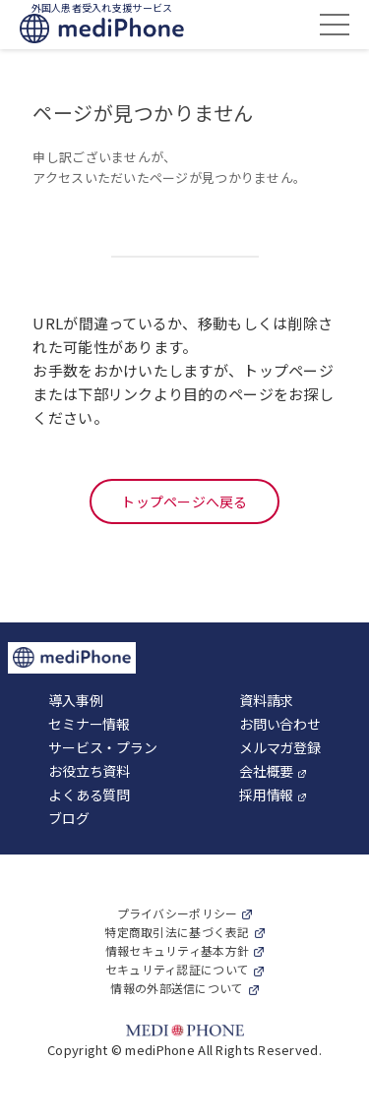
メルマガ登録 (279, 747)
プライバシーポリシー (177, 913)
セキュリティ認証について (177, 969)
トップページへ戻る (184, 501)
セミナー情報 (88, 724)
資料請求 (266, 700)
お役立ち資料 (88, 771)
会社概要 (266, 771)
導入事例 (75, 700)
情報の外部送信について (176, 987)
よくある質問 (88, 794)
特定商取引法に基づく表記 (176, 931)
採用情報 (266, 794)
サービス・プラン (102, 747)
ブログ (68, 818)
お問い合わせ (279, 724)
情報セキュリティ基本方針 (177, 950)
